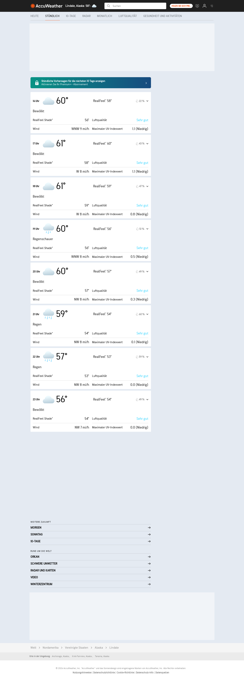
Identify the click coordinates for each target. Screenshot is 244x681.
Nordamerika (51, 648)
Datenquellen (162, 672)
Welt (33, 648)
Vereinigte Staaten (76, 648)
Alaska (99, 648)
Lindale (114, 648)
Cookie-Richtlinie (126, 672)
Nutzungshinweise (82, 672)
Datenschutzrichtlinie (104, 672)
